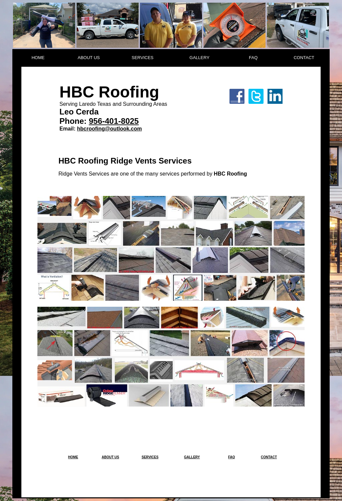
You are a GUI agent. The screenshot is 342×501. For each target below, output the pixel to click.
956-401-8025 (114, 121)
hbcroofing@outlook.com (109, 129)
